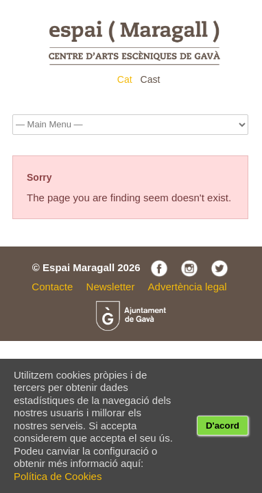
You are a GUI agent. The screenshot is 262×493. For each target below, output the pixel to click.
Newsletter (110, 286)
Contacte (52, 286)
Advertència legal (187, 286)
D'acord (222, 425)
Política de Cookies (58, 476)
